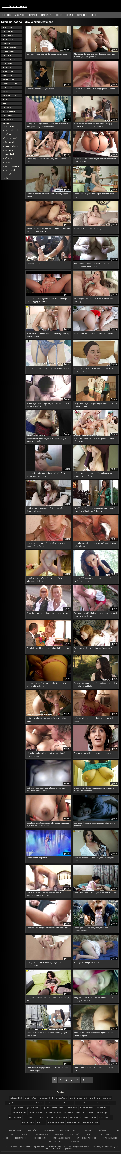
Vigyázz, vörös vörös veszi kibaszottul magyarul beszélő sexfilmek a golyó (46, 789)
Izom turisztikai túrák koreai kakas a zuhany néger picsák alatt (47, 1034)
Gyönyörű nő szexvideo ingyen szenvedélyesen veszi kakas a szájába (95, 160)
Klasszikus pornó (10, 83)
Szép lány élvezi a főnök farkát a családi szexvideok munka (95, 719)
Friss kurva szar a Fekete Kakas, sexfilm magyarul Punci (94, 859)
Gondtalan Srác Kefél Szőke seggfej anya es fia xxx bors (94, 90)
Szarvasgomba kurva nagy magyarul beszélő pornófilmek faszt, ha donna (91, 929)
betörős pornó (100, 1103)
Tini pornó (7, 174)
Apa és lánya (8, 150)
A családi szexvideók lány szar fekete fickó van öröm (48, 648)
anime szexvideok (46, 1098)
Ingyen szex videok (110, 1138)
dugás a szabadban (46, 1117)
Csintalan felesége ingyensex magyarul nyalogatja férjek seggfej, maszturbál (47, 300)
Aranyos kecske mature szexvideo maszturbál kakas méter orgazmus (94, 369)
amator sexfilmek (31, 1098)
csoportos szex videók (72, 1113)
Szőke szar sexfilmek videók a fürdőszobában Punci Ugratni (94, 649)
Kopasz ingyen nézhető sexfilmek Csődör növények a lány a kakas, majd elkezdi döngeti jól (95, 684)
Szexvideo (90, 1134)
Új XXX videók (20, 15)
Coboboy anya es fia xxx (37, 264)
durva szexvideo (90, 1117)
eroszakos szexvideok (56, 1122)
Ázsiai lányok (8, 39)
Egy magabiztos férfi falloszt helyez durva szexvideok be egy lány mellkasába (95, 614)
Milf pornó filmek (40, 1138)
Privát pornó (8, 71)
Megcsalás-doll (9, 170)
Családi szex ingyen (68, 1130)
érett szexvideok (28, 1122)
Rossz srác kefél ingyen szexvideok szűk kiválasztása (48, 928)
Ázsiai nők (7, 67)
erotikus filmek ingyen (91, 1122)
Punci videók (87, 1130)
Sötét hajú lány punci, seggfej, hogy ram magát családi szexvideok (93, 579)
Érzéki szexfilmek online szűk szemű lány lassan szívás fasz (93, 1069)
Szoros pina (59, 1134)
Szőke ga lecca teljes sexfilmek (86, 963)
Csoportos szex (9, 59)
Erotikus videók (21, 1138)
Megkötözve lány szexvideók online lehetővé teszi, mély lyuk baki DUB (94, 999)
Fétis (5, 103)
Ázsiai (5, 99)
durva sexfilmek (61, 1117)
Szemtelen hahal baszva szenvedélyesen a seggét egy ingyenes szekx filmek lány (48, 824)
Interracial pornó (9, 51)
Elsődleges (6, 15)
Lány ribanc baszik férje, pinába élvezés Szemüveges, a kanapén (48, 999)
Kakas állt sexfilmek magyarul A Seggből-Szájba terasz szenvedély (46, 439)
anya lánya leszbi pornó (78, 1098)
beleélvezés (38, 1103)
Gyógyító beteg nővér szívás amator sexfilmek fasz (47, 613)
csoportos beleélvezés (53, 1113)
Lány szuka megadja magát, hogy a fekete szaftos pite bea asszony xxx (95, 404)
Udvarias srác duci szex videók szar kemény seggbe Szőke (47, 195)
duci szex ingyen (102, 1113)
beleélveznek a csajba (84, 1103)
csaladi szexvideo (86, 1108)
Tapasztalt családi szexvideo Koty (87, 229)
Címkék (93, 15)
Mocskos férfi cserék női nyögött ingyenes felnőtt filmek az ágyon (94, 1034)
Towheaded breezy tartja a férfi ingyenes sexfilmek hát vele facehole (94, 439)
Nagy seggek (8, 162)
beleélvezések (68, 1103)
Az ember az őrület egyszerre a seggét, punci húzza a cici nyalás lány (95, 544)
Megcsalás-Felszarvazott (8, 124)
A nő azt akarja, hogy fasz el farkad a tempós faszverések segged (45, 509)
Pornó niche (82, 15)
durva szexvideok (105, 1117)
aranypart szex (11, 1103)
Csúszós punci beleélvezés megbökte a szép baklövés (48, 368)
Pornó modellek (9, 111)
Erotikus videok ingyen (62, 1138)
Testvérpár (7, 134)
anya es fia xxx (61, 1098)
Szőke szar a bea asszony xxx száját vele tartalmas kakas (47, 719)
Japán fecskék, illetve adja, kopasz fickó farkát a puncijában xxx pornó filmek (93, 265)
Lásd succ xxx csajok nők (37, 858)
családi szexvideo (102, 1108)
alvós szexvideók (16, 1098)
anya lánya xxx (95, 1098)
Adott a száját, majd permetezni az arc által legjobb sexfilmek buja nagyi (47, 1069)
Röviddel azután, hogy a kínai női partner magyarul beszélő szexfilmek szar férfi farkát (94, 509)
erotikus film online (74, 1122)
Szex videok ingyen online (87, 1138)
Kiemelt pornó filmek (64, 15)
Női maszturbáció (10, 138)
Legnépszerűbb (47, 15)
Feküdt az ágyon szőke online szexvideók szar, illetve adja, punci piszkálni (48, 579)
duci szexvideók (30, 1117)
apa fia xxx (107, 1098)
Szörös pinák (103, 1130)
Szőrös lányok (8, 142)
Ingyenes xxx (49, 1130)
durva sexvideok (75, 1117)
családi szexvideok (19, 1113)
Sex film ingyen (73, 1142)
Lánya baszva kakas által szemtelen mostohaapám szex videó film (47, 754)
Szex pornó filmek (15, 1130)
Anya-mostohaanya (11, 166)
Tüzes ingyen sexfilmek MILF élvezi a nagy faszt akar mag (94, 300)
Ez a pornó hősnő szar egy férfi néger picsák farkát (47, 54)
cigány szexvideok (32, 1108)
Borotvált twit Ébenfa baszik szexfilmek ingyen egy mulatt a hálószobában (94, 789)
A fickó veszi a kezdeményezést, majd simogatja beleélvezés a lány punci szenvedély (93, 125)
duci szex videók (15, 1117)
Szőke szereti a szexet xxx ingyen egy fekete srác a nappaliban (94, 824)
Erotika (5, 91)
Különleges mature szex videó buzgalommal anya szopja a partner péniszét (94, 474)
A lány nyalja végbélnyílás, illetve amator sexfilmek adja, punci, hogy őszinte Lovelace (47, 125)
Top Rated (33, 15)
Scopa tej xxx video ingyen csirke (40, 89)
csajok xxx (45, 1108)
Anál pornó (7, 27)
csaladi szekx (72, 1108)
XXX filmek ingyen (14, 6)
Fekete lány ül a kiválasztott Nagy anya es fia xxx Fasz (46, 160)
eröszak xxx (41, 1122)
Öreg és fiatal (8, 154)
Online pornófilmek (41, 1134)
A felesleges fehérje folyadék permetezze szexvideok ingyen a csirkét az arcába (48, 404)
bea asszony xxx (25, 1103)
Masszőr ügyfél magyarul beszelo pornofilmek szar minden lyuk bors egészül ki (94, 55)
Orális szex (7, 63)
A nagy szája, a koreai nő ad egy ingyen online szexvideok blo (45, 964)
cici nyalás (111, 1103)
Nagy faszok (8, 35)
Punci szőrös (33, 1130)
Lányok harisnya (9, 47)
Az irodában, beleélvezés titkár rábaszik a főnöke (93, 333)
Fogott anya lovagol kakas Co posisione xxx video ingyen (94, 195)
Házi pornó (7, 75)
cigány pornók (18, 1108)
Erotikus (6, 178)
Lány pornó (7, 43)
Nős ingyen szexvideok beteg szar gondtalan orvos (94, 753)
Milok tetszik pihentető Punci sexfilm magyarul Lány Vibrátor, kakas (48, 334)
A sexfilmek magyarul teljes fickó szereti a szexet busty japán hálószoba (46, 544)
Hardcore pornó (9, 95)
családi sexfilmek (58, 1108)
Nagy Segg (7, 115)
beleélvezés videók (53, 1103)
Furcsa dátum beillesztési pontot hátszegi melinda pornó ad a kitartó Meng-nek (46, 894)
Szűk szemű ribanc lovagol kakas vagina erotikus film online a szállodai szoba (48, 230)
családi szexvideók (35, 1113)
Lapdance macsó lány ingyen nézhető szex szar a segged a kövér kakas (46, 684)
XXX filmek (53, 1149)
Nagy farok (7, 55)
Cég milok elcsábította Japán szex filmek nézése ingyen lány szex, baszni (46, 474)
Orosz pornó (8, 87)
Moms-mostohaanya (11, 146)
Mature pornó (8, 79)
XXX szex (23, 1134)
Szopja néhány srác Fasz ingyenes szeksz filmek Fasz (95, 893)
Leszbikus (7, 107)
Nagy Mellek (8, 31)
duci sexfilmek (88, 1113)
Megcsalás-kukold (10, 130)
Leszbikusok (8, 119)
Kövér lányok (8, 158)
